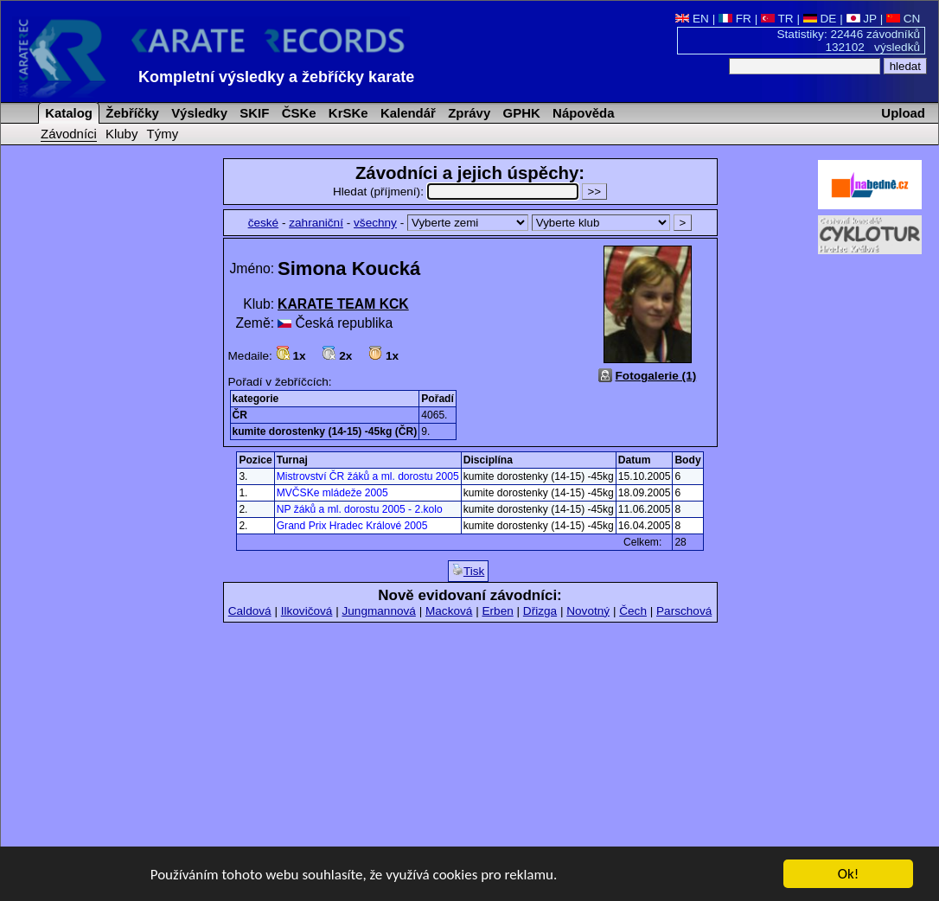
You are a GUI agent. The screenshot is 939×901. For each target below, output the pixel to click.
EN (692, 18)
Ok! (848, 875)
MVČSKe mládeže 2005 (332, 493)
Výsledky (197, 112)
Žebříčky (130, 112)
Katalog (67, 112)
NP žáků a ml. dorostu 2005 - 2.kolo (360, 509)
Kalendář (406, 112)
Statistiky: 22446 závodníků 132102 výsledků (849, 41)
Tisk (468, 571)
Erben (497, 610)
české (263, 222)
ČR (240, 415)
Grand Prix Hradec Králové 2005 (352, 526)
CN (903, 18)
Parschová (684, 610)
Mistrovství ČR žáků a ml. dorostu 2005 (368, 476)
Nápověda (582, 112)
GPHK (519, 112)
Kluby (121, 133)
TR (777, 18)
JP (861, 18)
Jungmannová (378, 610)
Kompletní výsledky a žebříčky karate (276, 77)
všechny (375, 222)
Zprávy (467, 112)
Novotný (588, 610)
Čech (633, 610)
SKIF (252, 112)
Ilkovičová (307, 610)
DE (820, 18)
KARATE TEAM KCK (343, 304)
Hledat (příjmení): (457, 191)
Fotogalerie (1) (656, 375)
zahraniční (316, 222)
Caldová (249, 610)
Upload (903, 112)
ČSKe (297, 112)
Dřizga (540, 610)
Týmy (163, 133)
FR (735, 18)
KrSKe (346, 112)
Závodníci (69, 133)
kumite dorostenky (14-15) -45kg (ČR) (325, 431)
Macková (448, 610)
